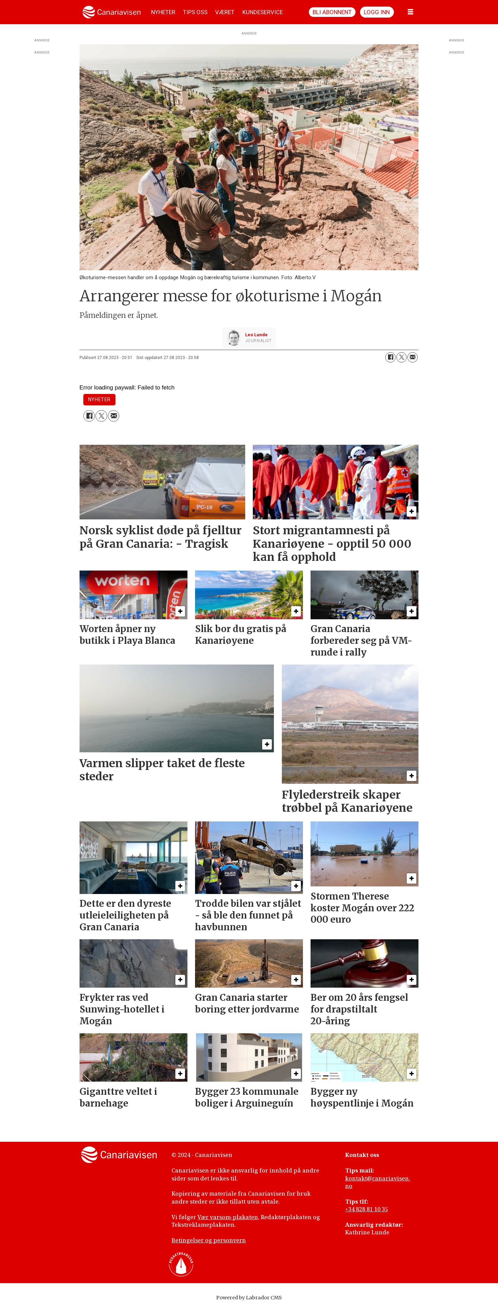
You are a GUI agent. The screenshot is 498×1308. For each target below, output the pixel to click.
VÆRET (224, 12)
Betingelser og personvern (209, 1240)
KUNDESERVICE (262, 12)
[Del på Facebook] (390, 357)
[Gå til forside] (111, 12)
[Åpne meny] (410, 12)
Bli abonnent (332, 12)
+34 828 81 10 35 (366, 1209)
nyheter (99, 399)
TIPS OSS (195, 12)
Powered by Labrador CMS (249, 1298)
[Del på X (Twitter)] (401, 357)
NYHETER (163, 12)
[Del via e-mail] (412, 357)
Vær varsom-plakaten (227, 1217)
